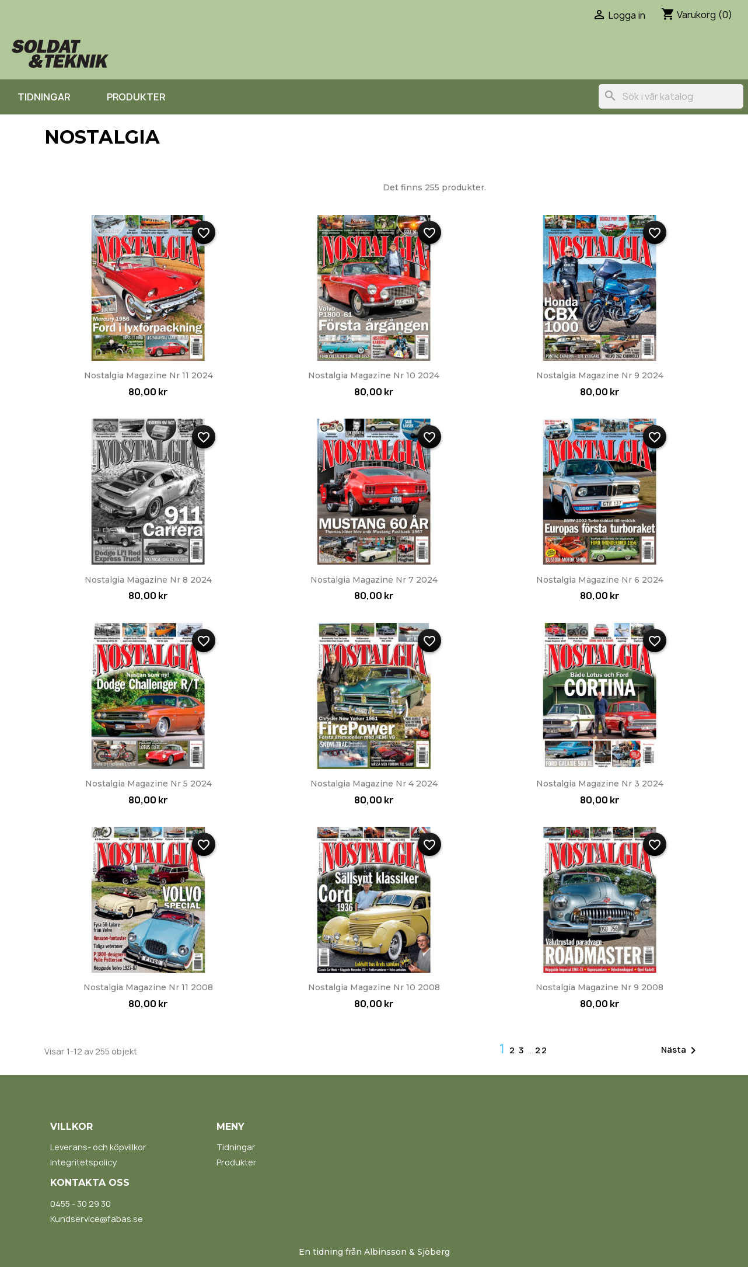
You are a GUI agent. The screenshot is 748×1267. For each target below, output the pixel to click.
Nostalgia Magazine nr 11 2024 (148, 375)
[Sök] (671, 96)
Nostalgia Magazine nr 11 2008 (148, 987)
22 (541, 1050)
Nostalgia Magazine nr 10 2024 (373, 375)
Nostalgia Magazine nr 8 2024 (148, 580)
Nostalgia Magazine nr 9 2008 (599, 987)
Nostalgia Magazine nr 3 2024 (599, 783)
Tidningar (44, 96)
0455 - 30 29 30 (80, 1203)
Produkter (136, 96)
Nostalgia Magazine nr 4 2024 (374, 783)
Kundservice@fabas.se (96, 1218)
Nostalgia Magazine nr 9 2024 (599, 375)
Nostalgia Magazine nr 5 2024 (148, 783)
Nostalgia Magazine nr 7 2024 (374, 580)
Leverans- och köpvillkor (98, 1147)
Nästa (680, 1050)
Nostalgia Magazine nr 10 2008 (374, 987)
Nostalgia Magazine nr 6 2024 (599, 580)
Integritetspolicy (83, 1162)
